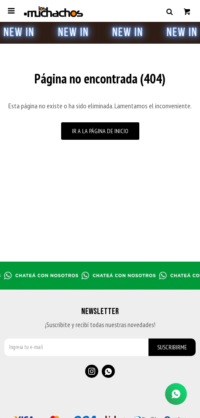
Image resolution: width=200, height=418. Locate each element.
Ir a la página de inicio (100, 131)
